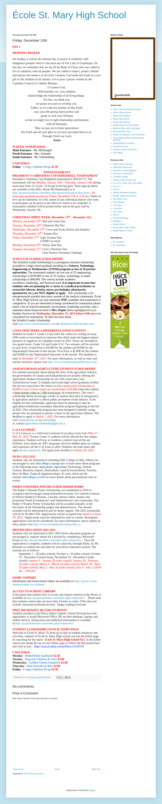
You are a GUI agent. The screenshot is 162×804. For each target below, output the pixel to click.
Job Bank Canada (120, 177)
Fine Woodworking (120, 218)
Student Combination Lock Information (129, 135)
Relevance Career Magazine (125, 170)
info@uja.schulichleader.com (76, 323)
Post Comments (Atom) (33, 774)
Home (57, 769)
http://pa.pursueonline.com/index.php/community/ (52, 540)
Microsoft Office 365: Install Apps (126, 128)
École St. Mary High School (69, 15)
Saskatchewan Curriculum (124, 143)
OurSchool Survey (120, 146)
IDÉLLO (116, 189)
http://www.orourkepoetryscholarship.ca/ (57, 524)
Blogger (92, 790)
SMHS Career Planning (122, 164)
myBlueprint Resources (122, 167)
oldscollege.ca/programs (50, 463)
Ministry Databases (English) (125, 193)
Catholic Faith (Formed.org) (124, 180)
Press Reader (118, 202)
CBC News (117, 212)
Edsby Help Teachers (122, 122)
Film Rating (117, 153)
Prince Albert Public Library (124, 227)
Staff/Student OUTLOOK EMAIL (126, 125)
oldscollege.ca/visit (33, 477)
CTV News (117, 205)
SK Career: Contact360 (122, 174)
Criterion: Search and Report (125, 150)
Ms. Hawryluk (118, 242)
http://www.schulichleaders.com (37, 323)
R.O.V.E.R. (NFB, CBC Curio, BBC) (127, 183)
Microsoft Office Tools (122, 132)
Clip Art (116, 215)
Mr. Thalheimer (119, 245)
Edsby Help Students (121, 116)
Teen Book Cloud (120, 199)
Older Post (96, 769)
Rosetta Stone (119, 224)
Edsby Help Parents (121, 119)
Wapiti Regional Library (122, 231)
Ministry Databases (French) (124, 196)
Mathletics (117, 221)
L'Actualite (117, 208)
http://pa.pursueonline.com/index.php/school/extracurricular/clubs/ (51, 192)
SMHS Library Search (122, 112)
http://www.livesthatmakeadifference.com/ (72, 362)
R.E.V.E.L (117, 186)
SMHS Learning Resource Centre (127, 109)
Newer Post (18, 769)
